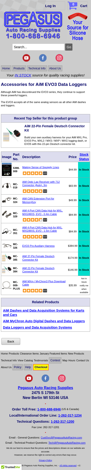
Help (28, 367)
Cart (78, 5)
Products (18, 68)
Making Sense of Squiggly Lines (40, 167)
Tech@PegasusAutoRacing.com (67, 442)
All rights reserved (67, 465)
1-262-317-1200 (62, 421)
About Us (55, 68)
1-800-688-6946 (49, 409)
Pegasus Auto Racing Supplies (45, 388)
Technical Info (36, 68)
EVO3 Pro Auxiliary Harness (38, 245)
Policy (17, 367)
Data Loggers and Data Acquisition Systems (37, 327)
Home (6, 68)
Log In (50, 6)
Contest (55, 360)
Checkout (41, 367)
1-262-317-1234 (70, 415)
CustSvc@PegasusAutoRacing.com (61, 437)
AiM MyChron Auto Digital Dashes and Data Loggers (44, 321)
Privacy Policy (45, 460)
